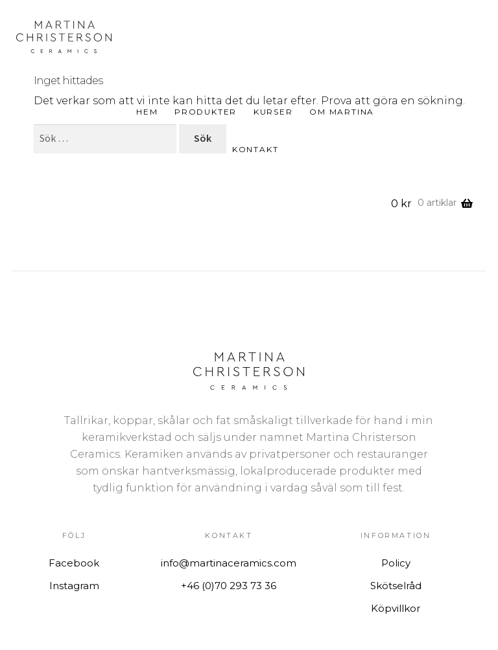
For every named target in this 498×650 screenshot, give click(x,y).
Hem (147, 112)
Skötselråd (395, 585)
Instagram (74, 585)
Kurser (273, 112)
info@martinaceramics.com (228, 563)
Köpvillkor (395, 608)
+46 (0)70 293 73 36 (228, 585)
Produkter (205, 112)
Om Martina (341, 112)
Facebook (74, 563)
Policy (395, 563)
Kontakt (255, 149)
